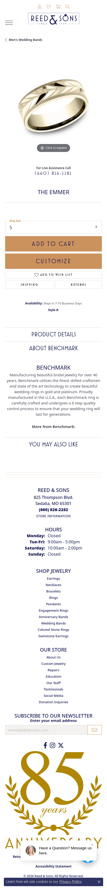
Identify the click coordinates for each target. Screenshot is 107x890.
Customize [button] (53, 261)
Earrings (53, 578)
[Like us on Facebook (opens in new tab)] (45, 745)
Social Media (53, 695)
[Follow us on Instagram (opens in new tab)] (52, 745)
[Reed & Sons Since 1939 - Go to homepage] (53, 15)
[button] (39, 7)
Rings (53, 597)
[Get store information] (53, 516)
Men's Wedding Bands (25, 40)
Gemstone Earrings (53, 636)
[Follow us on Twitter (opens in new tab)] (61, 745)
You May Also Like (53, 444)
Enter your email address (53, 720)
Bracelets (53, 591)
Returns (78, 285)
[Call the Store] (53, 509)
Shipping (29, 285)
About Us (53, 657)
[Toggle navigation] (9, 23)
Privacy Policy (70, 882)
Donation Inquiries (53, 702)
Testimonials (53, 689)
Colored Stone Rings (53, 629)
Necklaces (53, 585)
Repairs (54, 670)
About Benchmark (53, 348)
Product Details (53, 334)
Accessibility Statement (53, 866)
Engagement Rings (53, 610)
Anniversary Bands (53, 616)
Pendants (53, 604)
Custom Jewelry (53, 663)
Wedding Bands (53, 623)
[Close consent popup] (99, 881)
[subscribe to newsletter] (94, 730)
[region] (53, 106)
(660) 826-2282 (53, 173)
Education (53, 676)
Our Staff (53, 682)
